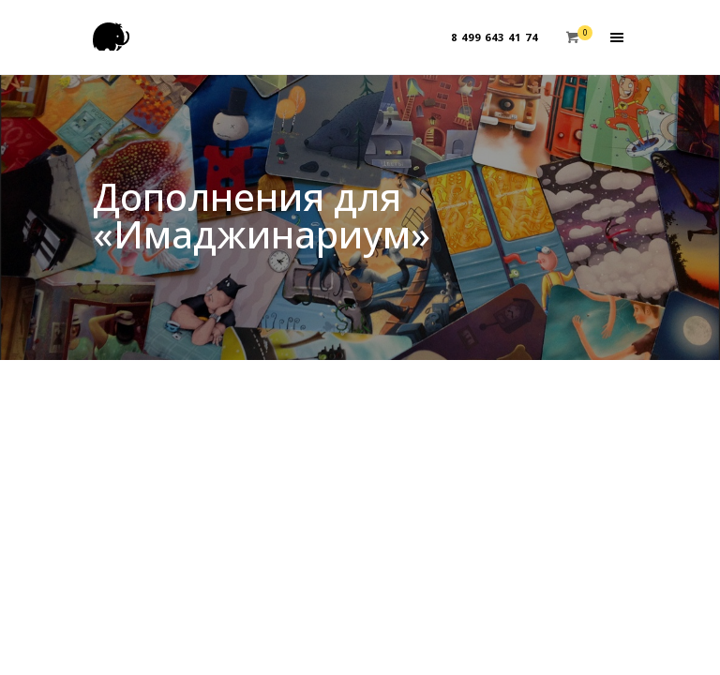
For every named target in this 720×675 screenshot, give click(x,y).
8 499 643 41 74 (494, 37)
